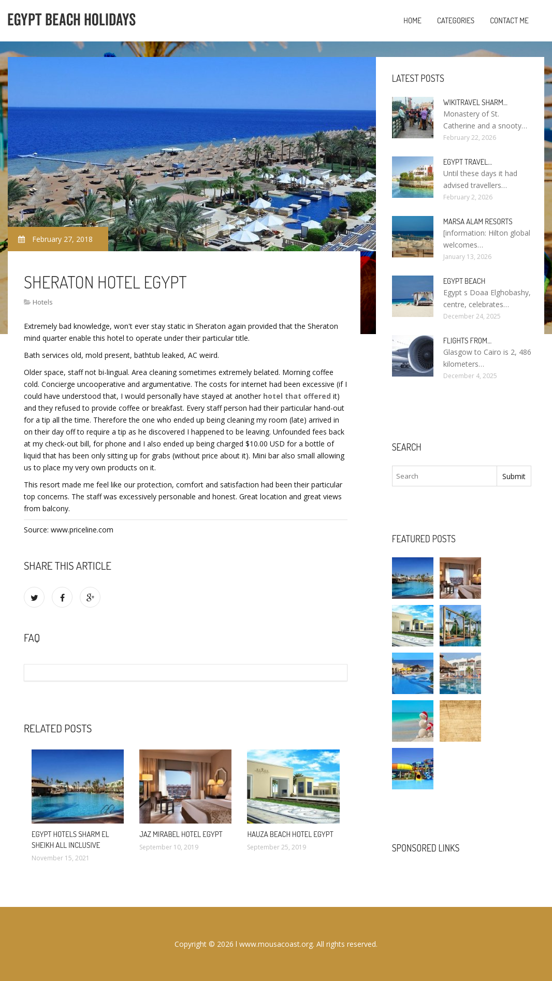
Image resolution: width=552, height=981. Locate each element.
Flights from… (467, 340)
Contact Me (509, 20)
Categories (455, 20)
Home (412, 20)
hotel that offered (297, 396)
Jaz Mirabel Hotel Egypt (181, 834)
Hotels (43, 302)
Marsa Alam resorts (478, 221)
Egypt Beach (464, 281)
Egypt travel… (467, 162)
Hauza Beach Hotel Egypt (290, 834)
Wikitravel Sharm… (475, 102)
